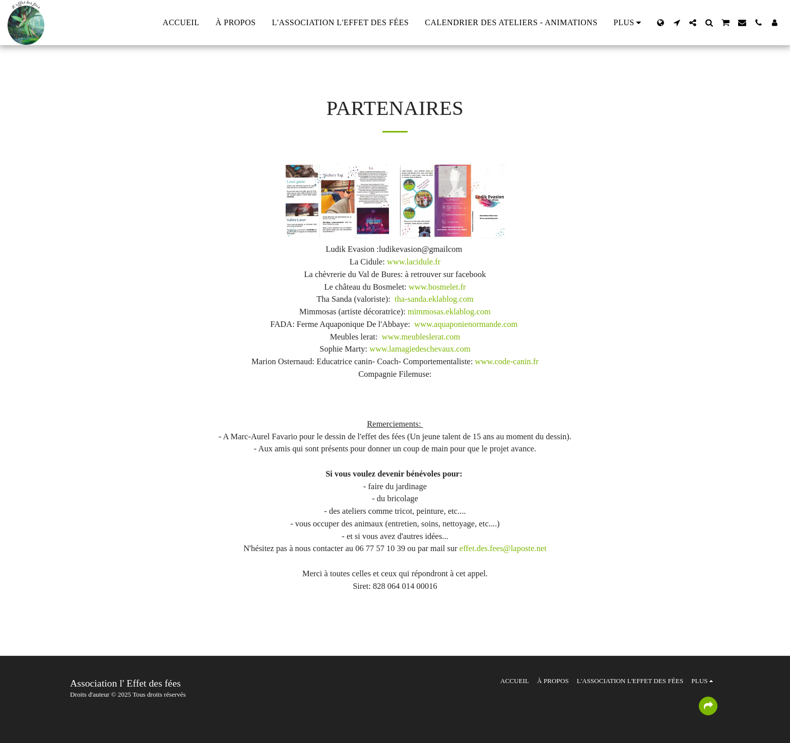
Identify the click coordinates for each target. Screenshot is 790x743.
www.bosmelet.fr (437, 287)
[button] (676, 23)
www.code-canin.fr (507, 361)
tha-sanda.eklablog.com (434, 299)
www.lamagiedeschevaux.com (420, 349)
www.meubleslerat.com (421, 337)
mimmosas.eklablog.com (449, 311)
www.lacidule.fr (413, 261)
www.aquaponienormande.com (465, 324)
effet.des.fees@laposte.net (503, 548)
